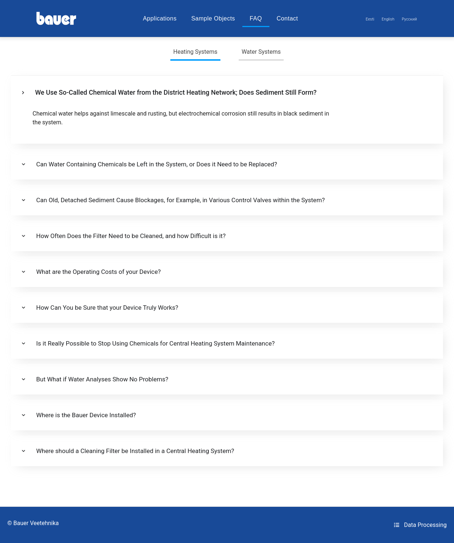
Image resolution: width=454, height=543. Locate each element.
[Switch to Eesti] (370, 19)
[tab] (195, 53)
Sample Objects (213, 18)
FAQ (256, 18)
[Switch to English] (388, 19)
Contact (287, 18)
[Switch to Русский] (409, 19)
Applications (160, 18)
